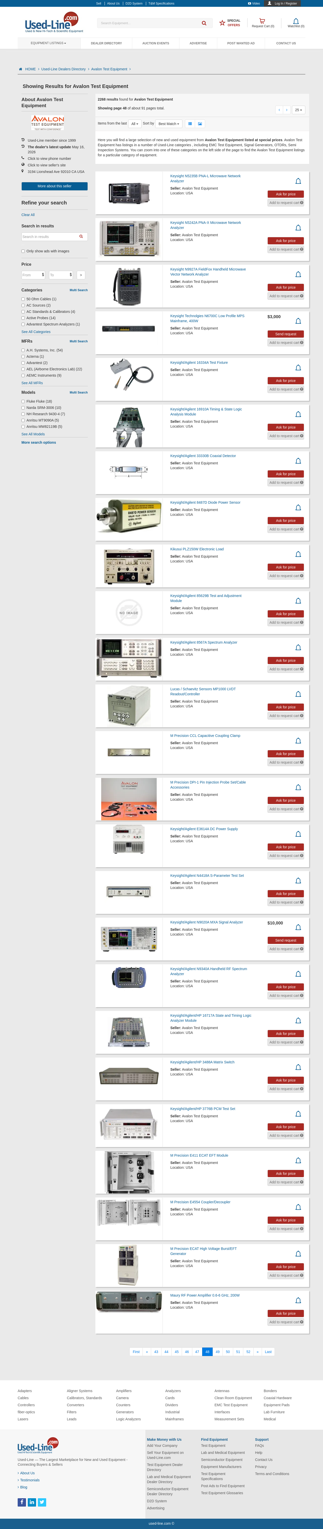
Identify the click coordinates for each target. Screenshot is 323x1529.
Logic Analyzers (128, 1419)
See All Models (33, 434)
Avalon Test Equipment (111, 69)
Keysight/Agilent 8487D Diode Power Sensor (205, 502)
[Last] (268, 1351)
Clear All (28, 215)
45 (177, 1352)
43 (156, 1352)
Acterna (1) (32, 356)
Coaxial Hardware (278, 1398)
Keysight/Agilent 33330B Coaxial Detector (203, 456)
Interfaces (222, 1412)
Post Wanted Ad (241, 43)
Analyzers (173, 1391)
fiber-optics (26, 1412)
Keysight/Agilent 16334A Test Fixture (199, 363)
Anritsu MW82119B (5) (41, 427)
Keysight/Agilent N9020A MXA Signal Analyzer (206, 922)
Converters (75, 1405)
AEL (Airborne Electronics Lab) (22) (51, 369)
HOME (32, 69)
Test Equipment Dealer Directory (165, 1467)
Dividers (171, 1405)
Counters (123, 1405)
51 (238, 1352)
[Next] (257, 1351)
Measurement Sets (229, 1419)
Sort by (148, 123)
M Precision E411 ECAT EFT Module (199, 1155)
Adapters (25, 1391)
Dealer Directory (106, 43)
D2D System (157, 1501)
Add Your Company (162, 1446)
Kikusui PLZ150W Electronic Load (197, 549)
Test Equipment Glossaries (222, 1493)
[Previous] (147, 1351)
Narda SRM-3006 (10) (41, 408)
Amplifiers (123, 1391)
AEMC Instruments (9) (41, 375)
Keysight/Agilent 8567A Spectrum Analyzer (203, 642)
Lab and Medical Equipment (223, 1453)
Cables (23, 1398)
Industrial (172, 1412)
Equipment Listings (48, 43)
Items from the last (112, 123)
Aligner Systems (79, 1391)
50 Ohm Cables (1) (38, 299)
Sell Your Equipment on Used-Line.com (165, 1455)
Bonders (270, 1391)
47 (197, 1352)
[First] (136, 1351)
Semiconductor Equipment (222, 1460)
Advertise (198, 43)
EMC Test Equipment (231, 1405)
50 (228, 1352)
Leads (71, 1419)
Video (254, 3)
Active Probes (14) (38, 318)
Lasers (23, 1419)
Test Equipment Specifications (213, 1476)
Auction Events (155, 43)
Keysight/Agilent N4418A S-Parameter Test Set (207, 876)
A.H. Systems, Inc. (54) (42, 350)
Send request (285, 334)
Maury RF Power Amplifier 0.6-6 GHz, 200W (205, 1295)
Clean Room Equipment (233, 1398)
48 (207, 1352)
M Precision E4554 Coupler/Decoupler (200, 1202)
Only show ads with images (45, 251)
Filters (71, 1412)
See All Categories (35, 332)
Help (258, 1453)
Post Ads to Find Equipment (223, 1486)
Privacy (261, 1467)
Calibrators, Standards (84, 1398)
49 (218, 1352)
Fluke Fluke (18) (36, 401)
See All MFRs (32, 383)
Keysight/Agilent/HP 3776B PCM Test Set (202, 1109)
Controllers (26, 1405)
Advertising (156, 1508)
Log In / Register (286, 3)
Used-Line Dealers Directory (65, 69)
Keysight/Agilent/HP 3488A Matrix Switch (202, 1062)
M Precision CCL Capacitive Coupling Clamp (205, 736)
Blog (22, 1487)
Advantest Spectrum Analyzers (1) (50, 324)
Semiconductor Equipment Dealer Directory (168, 1491)
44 (167, 1352)
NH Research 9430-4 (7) (43, 414)
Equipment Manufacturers (221, 1467)
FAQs (259, 1446)
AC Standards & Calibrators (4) (48, 312)
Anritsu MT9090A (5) (40, 420)
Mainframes (174, 1419)
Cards (170, 1398)
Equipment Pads (277, 1405)
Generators (125, 1412)
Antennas (221, 1391)
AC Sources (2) (36, 305)
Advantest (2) (34, 363)
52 (248, 1352)
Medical (270, 1419)
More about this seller (54, 186)
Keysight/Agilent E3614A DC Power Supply (204, 829)
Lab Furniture (274, 1412)
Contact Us (286, 43)
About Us (26, 1473)
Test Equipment (213, 1446)
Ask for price (286, 194)
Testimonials (29, 1480)
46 (187, 1352)
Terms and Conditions (272, 1474)
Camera (122, 1398)
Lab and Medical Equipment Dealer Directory (169, 1479)
